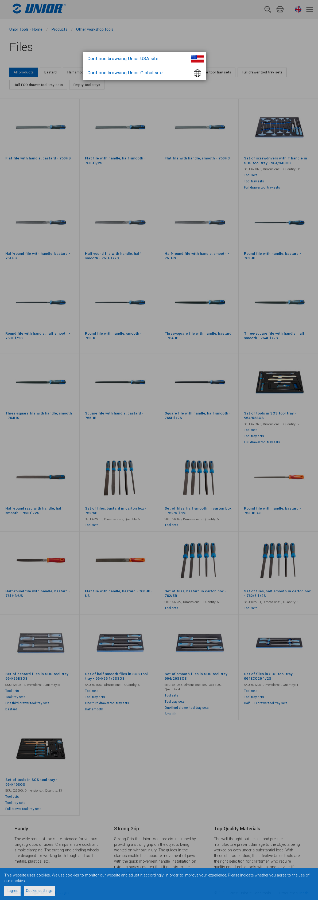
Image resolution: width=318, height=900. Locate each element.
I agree (12, 891)
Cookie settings (39, 891)
